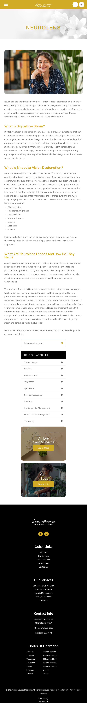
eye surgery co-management (37, 408)
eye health (29, 388)
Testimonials (43, 563)
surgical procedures (33, 395)
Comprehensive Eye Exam (43, 586)
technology (29, 421)
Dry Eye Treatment (43, 596)
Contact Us (43, 484)
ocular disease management (37, 414)
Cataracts (44, 600)
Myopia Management (43, 593)
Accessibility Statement (59, 690)
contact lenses (30, 375)
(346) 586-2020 (46, 628)
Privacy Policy (75, 690)
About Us (44, 552)
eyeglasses (29, 381)
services (27, 368)
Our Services (43, 556)
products (28, 401)
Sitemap (43, 693)
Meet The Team (43, 559)
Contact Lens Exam (43, 589)
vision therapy (30, 362)
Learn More (43, 447)
